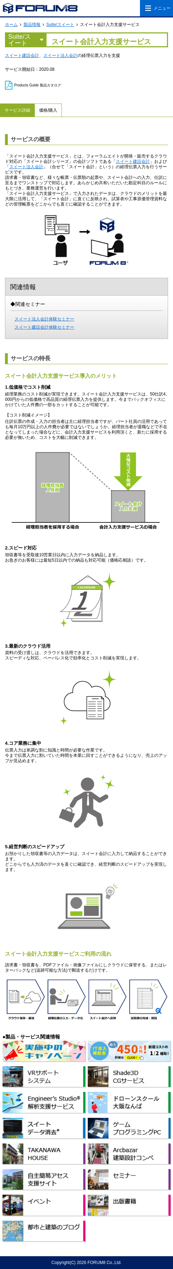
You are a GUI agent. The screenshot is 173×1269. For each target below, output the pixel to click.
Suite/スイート (60, 24)
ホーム (11, 24)
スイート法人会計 (60, 55)
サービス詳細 (17, 110)
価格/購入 (48, 110)
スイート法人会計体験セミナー (44, 319)
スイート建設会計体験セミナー (44, 327)
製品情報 (31, 24)
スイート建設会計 (22, 55)
